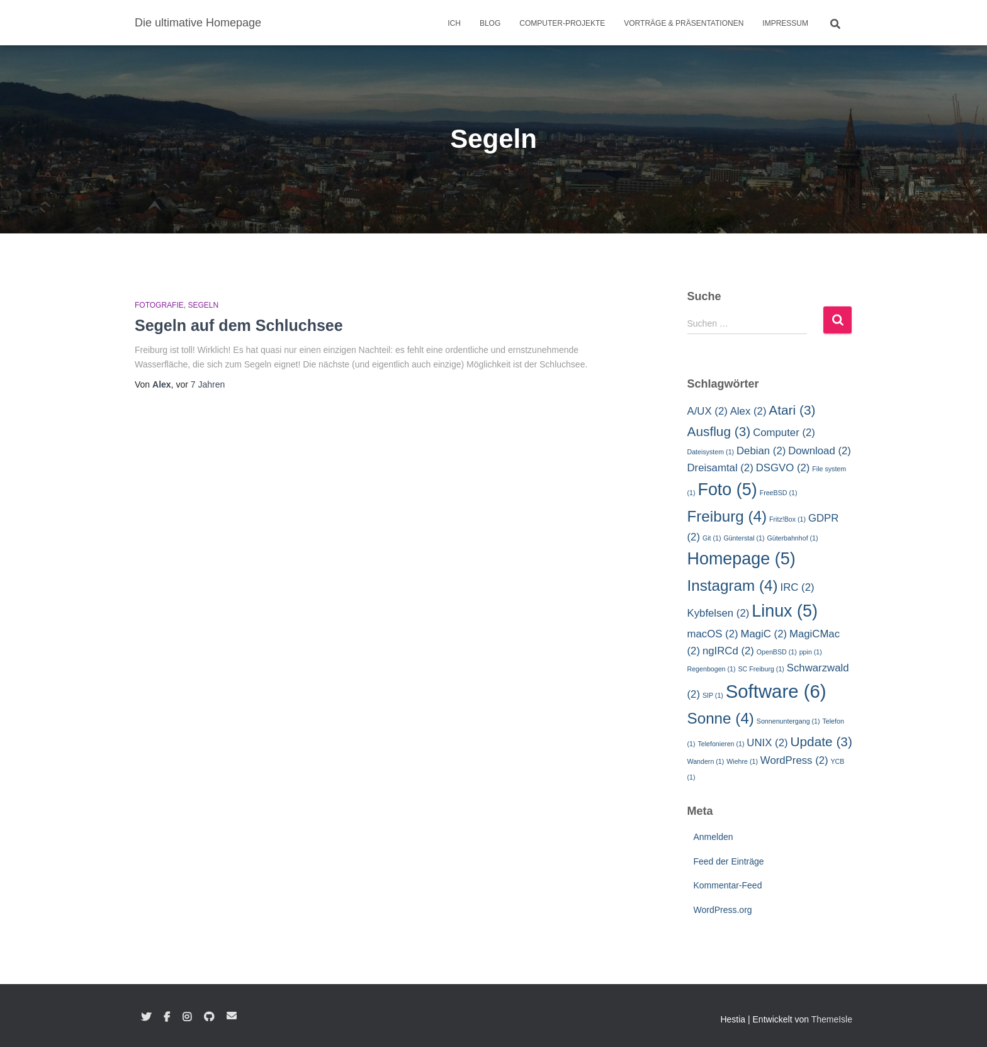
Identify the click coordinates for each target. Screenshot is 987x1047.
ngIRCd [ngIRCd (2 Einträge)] (728, 651)
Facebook (166, 1017)
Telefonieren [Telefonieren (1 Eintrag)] (720, 743)
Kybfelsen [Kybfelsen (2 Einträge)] (718, 613)
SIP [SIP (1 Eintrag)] (712, 695)
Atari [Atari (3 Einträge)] (792, 410)
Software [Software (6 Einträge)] (776, 691)
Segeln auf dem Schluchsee (239, 325)
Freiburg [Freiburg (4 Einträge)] (727, 516)
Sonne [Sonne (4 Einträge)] (720, 718)
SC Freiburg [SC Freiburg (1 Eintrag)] (761, 669)
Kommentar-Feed (728, 885)
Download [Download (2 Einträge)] (819, 451)
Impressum (785, 23)
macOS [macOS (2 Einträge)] (712, 634)
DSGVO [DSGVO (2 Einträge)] (783, 468)
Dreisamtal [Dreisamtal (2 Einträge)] (720, 468)
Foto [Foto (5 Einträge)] (727, 489)
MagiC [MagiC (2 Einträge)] (763, 634)
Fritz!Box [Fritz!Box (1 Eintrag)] (787, 519)
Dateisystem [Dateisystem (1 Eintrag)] (711, 452)
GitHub (209, 1017)
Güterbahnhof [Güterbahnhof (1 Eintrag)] (792, 538)
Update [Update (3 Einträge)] (821, 741)
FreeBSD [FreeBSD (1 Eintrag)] (779, 492)
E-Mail (231, 1015)
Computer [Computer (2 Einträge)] (784, 433)
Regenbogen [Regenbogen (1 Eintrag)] (711, 669)
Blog (490, 23)
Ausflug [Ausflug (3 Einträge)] (719, 431)
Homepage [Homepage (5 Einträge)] (741, 558)
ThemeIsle (831, 1019)
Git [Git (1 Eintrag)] (711, 538)
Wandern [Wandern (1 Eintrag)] (706, 761)
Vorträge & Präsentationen (683, 23)
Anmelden (713, 837)
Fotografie (159, 305)
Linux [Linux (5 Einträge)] (785, 611)
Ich (454, 23)
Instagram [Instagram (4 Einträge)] (732, 585)
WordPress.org (723, 910)
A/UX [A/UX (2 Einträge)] (707, 411)
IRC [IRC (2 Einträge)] (798, 587)
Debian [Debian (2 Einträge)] (761, 451)
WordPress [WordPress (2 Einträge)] (794, 760)
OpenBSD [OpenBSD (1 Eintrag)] (777, 652)
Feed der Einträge (729, 861)
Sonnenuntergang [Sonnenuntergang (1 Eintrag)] (788, 721)
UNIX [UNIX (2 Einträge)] (767, 743)
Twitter (146, 1017)
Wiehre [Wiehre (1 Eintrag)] (742, 761)
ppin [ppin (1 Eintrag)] (810, 652)
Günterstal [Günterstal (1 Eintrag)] (743, 538)
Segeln (203, 305)
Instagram (187, 1017)
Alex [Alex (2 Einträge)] (748, 411)
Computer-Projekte (562, 23)
